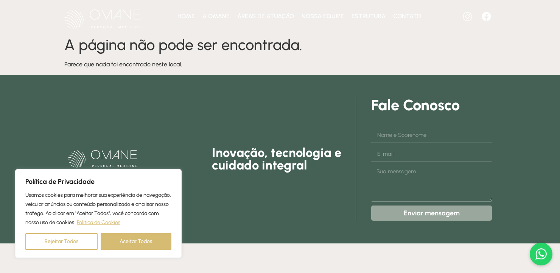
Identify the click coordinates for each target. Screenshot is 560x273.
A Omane (216, 16)
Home (186, 16)
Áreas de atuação (265, 16)
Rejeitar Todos (61, 241)
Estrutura (369, 16)
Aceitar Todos (136, 241)
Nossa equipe (323, 16)
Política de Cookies (98, 222)
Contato (407, 16)
